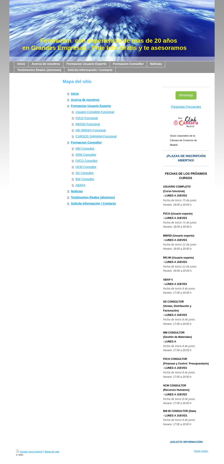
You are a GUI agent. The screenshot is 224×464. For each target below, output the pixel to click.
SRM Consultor (86, 154)
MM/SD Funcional (88, 124)
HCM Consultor (86, 167)
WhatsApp (186, 95)
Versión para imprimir (29, 451)
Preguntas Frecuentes (186, 106)
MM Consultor (85, 148)
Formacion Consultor (86, 142)
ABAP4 (80, 185)
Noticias (77, 191)
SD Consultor (85, 173)
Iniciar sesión (201, 451)
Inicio (75, 93)
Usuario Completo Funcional (95, 112)
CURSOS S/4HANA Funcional (96, 136)
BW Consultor (85, 179)
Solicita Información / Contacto (93, 203)
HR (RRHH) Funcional (91, 130)
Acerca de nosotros (85, 100)
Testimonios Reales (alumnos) (93, 197)
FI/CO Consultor (87, 161)
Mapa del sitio (52, 451)
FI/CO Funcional (87, 118)
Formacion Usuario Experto (91, 106)
